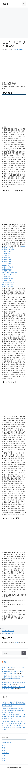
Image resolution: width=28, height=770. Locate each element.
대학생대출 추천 (6, 252)
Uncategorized (6, 743)
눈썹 (3, 748)
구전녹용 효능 (6, 257)
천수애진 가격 (6, 253)
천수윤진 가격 (6, 255)
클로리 (5, 3)
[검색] (24, 653)
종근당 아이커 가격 (7, 278)
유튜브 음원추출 (6, 263)
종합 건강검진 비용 (7, 286)
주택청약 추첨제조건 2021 (9, 275)
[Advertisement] (14, 23)
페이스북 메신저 (6, 269)
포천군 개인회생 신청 (8, 631)
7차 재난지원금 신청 (8, 282)
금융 (3, 628)
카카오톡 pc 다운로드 (8, 250)
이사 (3, 755)
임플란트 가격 (6, 276)
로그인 (16, 642)
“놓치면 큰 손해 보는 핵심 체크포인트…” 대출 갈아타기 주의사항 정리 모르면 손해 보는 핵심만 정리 (13, 704)
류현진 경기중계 (6, 259)
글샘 (5, 662)
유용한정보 (5, 753)
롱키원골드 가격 (6, 280)
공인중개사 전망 (6, 271)
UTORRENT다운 (6, 265)
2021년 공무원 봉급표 (8, 284)
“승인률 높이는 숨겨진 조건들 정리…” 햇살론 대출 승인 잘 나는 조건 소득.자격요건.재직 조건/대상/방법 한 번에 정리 (13, 723)
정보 (3, 758)
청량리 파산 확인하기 (8, 633)
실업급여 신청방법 (7, 267)
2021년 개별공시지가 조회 (9, 273)
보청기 (4, 750)
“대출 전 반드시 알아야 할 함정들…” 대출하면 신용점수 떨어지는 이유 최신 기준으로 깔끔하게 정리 (13, 716)
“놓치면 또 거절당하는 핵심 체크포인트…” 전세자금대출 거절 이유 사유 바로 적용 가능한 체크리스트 (13, 710)
